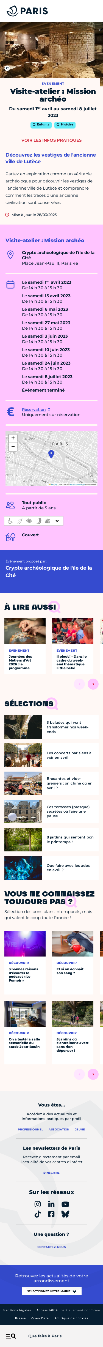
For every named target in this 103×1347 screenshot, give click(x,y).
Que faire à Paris (45, 1336)
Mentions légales (17, 1310)
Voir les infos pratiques (51, 140)
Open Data (40, 1318)
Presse (20, 1318)
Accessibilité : (68, 1310)
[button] (51, 454)
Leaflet (53, 484)
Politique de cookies (71, 1318)
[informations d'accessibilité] (33, 521)
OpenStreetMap (77, 484)
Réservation (34, 409)
